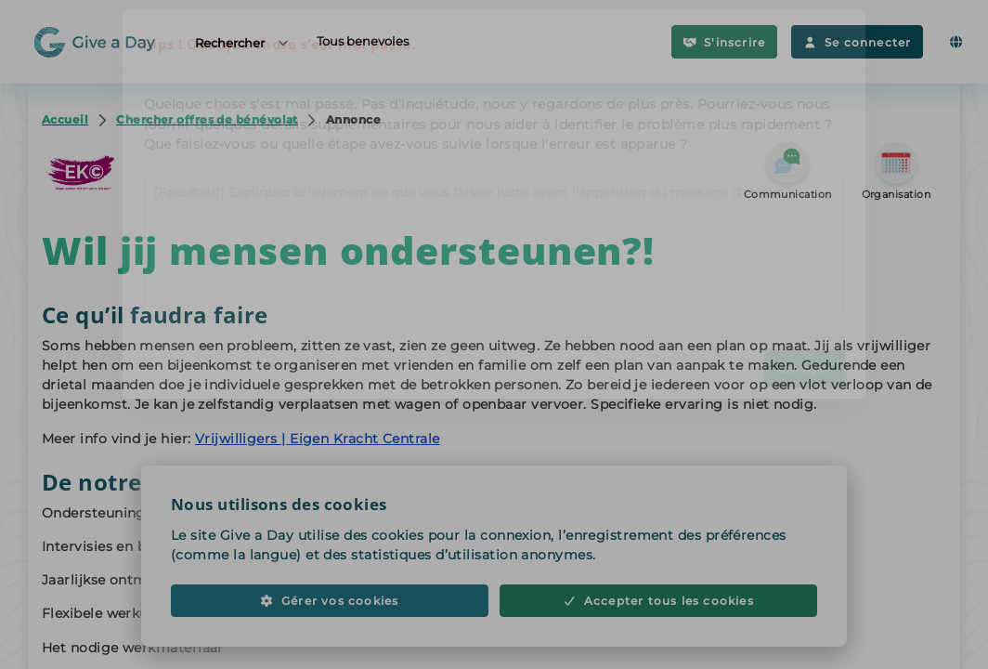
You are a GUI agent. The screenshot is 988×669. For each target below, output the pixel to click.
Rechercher (243, 42)
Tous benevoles (363, 40)
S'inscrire (724, 42)
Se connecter (857, 42)
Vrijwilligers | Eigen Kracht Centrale (317, 438)
